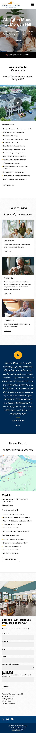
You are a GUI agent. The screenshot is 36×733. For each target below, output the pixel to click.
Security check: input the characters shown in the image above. (17, 675)
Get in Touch (18, 40)
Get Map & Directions (11, 559)
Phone (4, 656)
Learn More (7, 251)
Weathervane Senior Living (18, 727)
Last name (5, 641)
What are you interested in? (10, 664)
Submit (7, 686)
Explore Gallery (9, 185)
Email (3, 649)
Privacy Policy (16, 730)
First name (5, 633)
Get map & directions (8, 703)
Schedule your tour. (23, 55)
